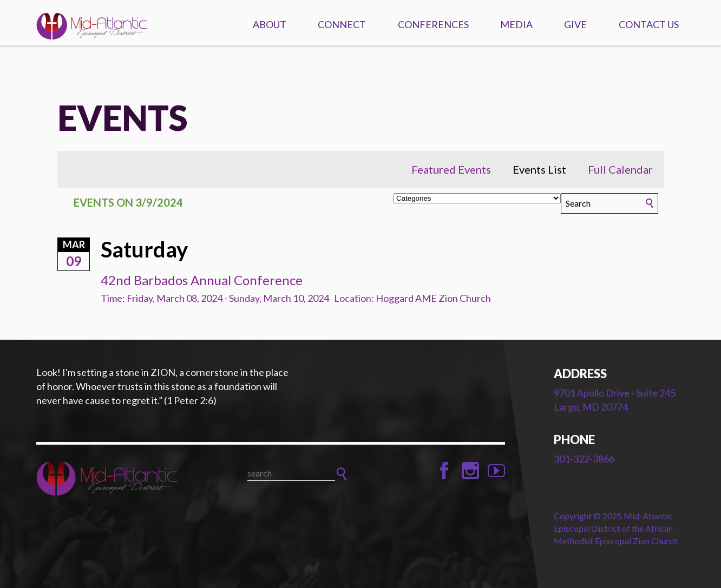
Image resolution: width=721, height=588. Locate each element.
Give (575, 24)
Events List (539, 169)
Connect (342, 24)
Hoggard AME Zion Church (433, 298)
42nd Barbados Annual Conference (202, 280)
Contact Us (649, 24)
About (269, 24)
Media (516, 24)
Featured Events (451, 169)
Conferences (433, 24)
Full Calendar (620, 169)
